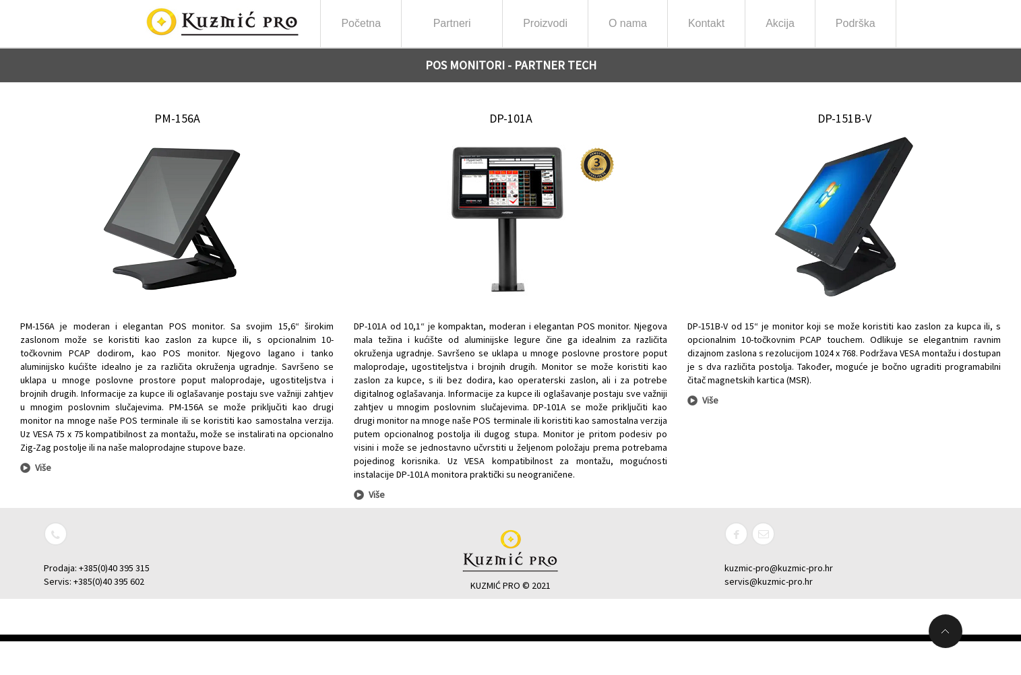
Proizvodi (545, 28)
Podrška (855, 23)
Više (43, 467)
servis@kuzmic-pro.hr (768, 581)
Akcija (780, 23)
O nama (628, 28)
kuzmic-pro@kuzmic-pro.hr (778, 568)
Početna (361, 23)
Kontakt (706, 23)
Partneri (452, 28)
